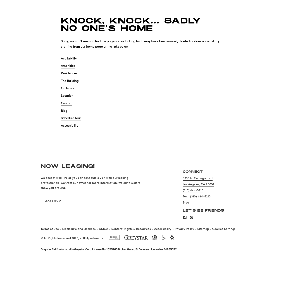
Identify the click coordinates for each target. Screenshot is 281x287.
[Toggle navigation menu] (270, 10)
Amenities (68, 66)
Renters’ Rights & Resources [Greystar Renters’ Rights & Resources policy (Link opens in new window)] (131, 229)
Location (67, 95)
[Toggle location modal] (11, 276)
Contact (66, 103)
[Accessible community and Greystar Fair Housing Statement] (164, 239)
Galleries (67, 88)
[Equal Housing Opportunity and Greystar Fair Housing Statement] (154, 239)
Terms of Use (50, 229)
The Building (70, 81)
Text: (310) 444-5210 (197, 196)
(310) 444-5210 (193, 190)
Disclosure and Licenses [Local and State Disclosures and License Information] (79, 229)
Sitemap (203, 229)
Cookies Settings (223, 229)
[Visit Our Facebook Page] (185, 218)
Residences (69, 73)
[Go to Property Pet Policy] (172, 239)
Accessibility (69, 125)
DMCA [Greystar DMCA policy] (103, 229)
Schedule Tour (71, 118)
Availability (69, 58)
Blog (64, 111)
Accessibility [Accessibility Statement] (162, 229)
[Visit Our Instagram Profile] (191, 218)
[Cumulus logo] (114, 239)
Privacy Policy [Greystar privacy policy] (184, 229)
